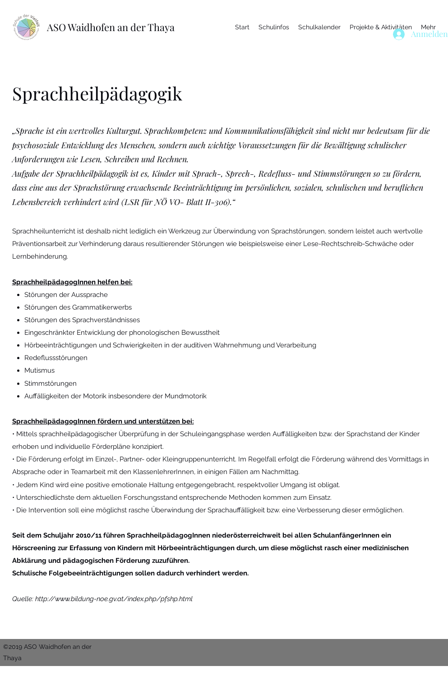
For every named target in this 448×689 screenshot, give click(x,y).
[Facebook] (404, 683)
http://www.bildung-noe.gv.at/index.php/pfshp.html (114, 599)
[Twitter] (418, 683)
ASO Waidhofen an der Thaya (111, 27)
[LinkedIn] (431, 683)
